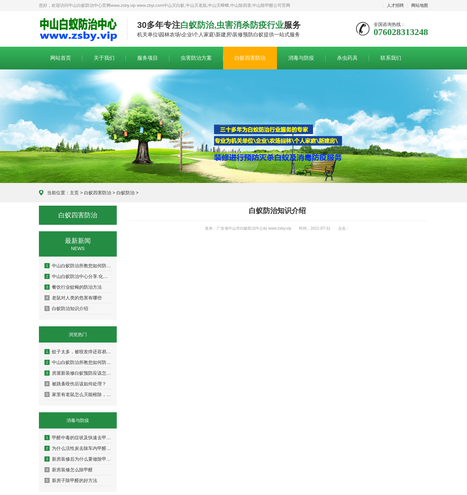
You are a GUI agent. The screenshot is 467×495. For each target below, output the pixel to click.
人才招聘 (395, 5)
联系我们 (390, 58)
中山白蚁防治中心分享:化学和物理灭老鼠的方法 (78, 276)
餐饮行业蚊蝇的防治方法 (73, 287)
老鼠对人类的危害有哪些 (73, 297)
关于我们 (104, 58)
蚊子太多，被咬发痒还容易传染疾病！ (78, 351)
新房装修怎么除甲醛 (68, 469)
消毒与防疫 (301, 58)
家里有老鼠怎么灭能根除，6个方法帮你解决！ (78, 394)
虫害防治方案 (196, 58)
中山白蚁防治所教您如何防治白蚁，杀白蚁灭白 (78, 265)
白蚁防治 (125, 192)
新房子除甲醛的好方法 (70, 480)
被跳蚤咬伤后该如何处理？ (75, 383)
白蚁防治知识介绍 (66, 308)
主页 (74, 192)
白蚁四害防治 (250, 58)
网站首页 (60, 58)
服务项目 (147, 58)
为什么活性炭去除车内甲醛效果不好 (78, 448)
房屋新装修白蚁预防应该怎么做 (78, 373)
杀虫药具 (347, 58)
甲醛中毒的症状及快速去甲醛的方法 (78, 437)
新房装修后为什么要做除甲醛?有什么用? (78, 459)
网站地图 (419, 5)
